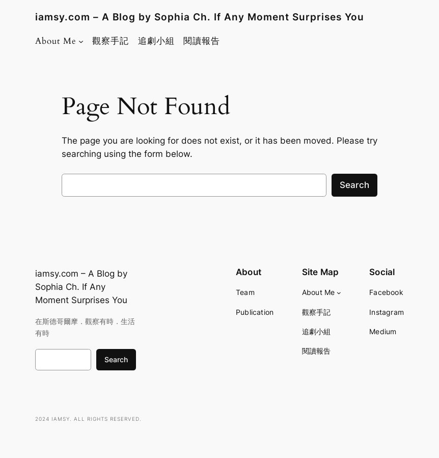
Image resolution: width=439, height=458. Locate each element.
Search (354, 185)
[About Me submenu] (81, 41)
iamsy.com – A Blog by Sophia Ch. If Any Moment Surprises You (199, 17)
